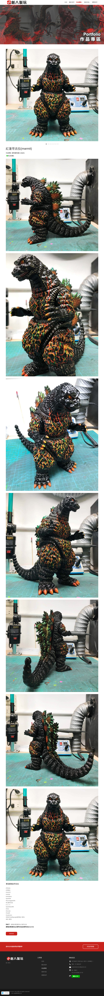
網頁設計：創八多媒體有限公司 (14, 993)
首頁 (43, 961)
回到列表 (11, 933)
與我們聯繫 (90, 946)
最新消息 (44, 971)
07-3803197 (78, 964)
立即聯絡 (6, 993)
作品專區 (44, 968)
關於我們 (44, 964)
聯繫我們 (44, 975)
